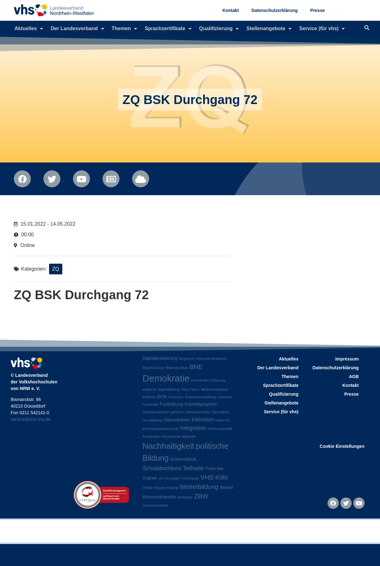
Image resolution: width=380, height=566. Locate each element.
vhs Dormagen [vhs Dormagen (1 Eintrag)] (169, 478)
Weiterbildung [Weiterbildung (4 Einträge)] (199, 486)
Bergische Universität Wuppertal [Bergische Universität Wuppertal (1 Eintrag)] (203, 358)
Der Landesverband (77, 28)
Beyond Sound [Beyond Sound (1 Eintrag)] (153, 368)
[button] (14, 552)
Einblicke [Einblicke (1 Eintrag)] (149, 397)
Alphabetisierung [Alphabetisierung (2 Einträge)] (160, 358)
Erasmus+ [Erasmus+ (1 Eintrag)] (176, 397)
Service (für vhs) (322, 28)
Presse (317, 10)
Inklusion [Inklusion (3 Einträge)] (203, 419)
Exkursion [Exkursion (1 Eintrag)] (225, 397)
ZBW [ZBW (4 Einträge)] (201, 496)
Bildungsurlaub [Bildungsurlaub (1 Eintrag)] (177, 368)
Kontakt (230, 10)
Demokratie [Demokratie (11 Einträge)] (166, 378)
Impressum (347, 358)
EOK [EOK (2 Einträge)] (162, 396)
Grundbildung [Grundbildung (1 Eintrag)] (152, 420)
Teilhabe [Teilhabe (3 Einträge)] (193, 468)
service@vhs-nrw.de (30, 419)
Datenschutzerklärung (274, 10)
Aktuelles (28, 28)
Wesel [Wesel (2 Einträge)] (226, 487)
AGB (354, 376)
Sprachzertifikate (168, 28)
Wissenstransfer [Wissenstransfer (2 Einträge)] (159, 496)
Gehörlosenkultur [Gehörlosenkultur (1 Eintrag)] (197, 412)
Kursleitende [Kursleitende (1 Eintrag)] (171, 436)
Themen (124, 28)
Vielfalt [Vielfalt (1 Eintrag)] (147, 488)
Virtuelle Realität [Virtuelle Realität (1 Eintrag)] (166, 488)
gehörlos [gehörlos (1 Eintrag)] (177, 412)
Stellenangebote (269, 28)
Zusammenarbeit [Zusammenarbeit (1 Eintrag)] (155, 505)
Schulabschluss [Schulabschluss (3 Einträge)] (162, 468)
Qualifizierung (219, 28)
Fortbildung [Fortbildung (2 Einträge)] (171, 404)
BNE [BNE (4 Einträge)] (196, 366)
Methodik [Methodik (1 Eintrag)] (189, 436)
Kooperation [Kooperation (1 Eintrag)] (151, 436)
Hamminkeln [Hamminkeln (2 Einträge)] (177, 419)
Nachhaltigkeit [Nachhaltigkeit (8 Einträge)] (168, 446)
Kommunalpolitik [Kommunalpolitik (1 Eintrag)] (220, 429)
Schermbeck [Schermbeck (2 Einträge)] (183, 459)
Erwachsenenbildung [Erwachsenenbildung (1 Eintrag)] (200, 397)
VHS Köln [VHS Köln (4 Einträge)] (214, 477)
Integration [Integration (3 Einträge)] (193, 428)
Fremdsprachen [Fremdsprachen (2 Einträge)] (201, 404)
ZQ (55, 269)
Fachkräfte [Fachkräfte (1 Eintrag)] (150, 404)
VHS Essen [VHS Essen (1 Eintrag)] (190, 478)
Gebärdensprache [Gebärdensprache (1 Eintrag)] (155, 412)
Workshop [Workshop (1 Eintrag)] (185, 497)
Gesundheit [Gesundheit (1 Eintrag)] (220, 412)
